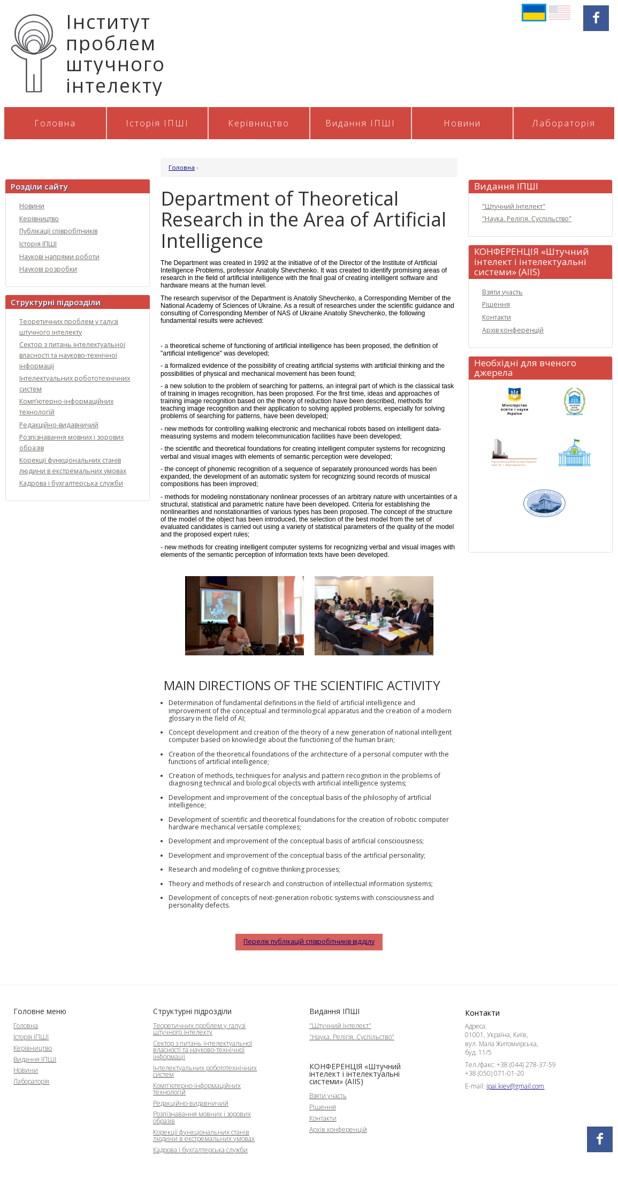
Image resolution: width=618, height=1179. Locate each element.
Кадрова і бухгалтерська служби (71, 483)
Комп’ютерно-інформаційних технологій (197, 1089)
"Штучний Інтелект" (513, 206)
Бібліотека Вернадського (514, 454)
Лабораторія (564, 123)
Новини (462, 123)
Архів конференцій (513, 330)
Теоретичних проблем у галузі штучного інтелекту (199, 1029)
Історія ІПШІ (157, 123)
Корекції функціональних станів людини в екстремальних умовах (204, 1135)
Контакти (496, 317)
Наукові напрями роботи (59, 256)
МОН (514, 403)
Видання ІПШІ (360, 123)
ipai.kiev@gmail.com (515, 1086)
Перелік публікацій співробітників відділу (309, 941)
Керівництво (258, 123)
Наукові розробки (48, 269)
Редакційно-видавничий (58, 424)
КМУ (544, 504)
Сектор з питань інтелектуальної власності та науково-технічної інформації (72, 355)
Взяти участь (502, 292)
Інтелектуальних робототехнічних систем (205, 1071)
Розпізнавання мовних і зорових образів (202, 1117)
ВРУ (574, 454)
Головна (55, 123)
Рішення (496, 304)
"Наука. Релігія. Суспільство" (526, 218)
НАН (574, 403)
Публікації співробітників (58, 231)
